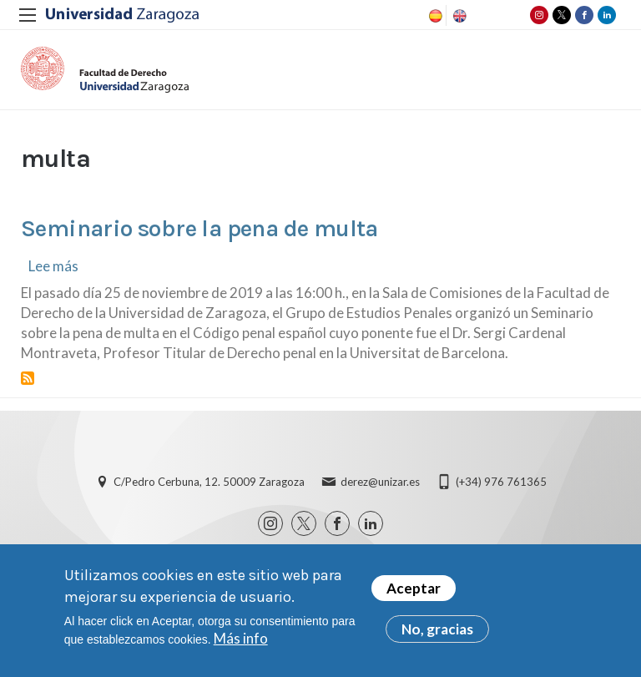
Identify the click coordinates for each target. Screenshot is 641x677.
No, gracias (437, 629)
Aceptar (413, 588)
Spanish (434, 16)
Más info (241, 638)
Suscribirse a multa (27, 378)
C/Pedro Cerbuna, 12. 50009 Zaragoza (209, 481)
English (458, 16)
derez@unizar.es (380, 481)
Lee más (53, 266)
